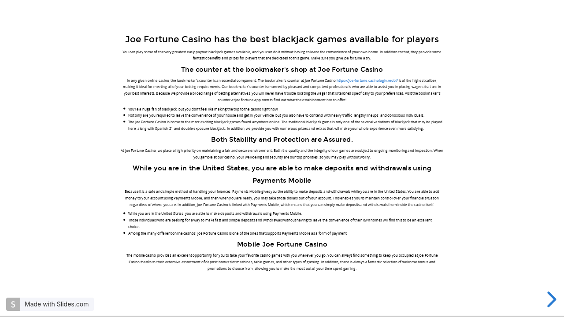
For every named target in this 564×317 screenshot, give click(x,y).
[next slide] (550, 299)
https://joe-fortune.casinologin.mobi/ (367, 80)
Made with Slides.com (57, 304)
